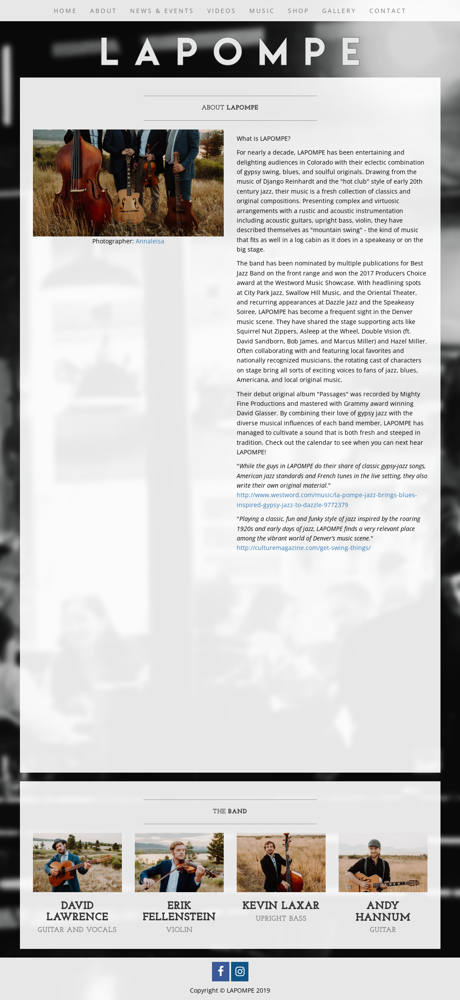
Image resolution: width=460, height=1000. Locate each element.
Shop (298, 10)
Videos (221, 10)
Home (65, 10)
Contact (388, 10)
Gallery (339, 10)
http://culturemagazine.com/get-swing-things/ (304, 548)
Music (262, 10)
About (103, 10)
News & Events (162, 10)
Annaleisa (150, 241)
